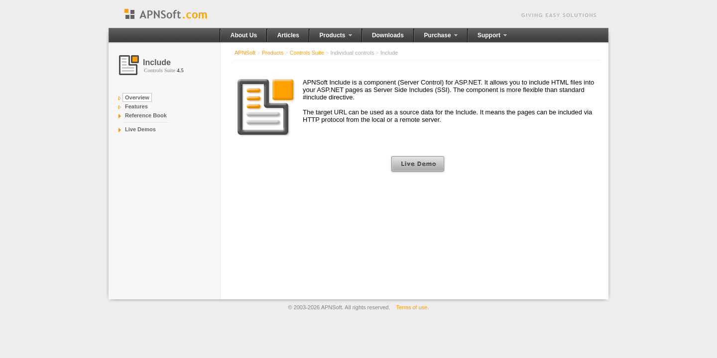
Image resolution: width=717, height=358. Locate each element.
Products (272, 53)
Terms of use (412, 307)
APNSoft (245, 53)
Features (136, 106)
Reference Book (146, 115)
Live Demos (140, 129)
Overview (137, 97)
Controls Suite (307, 53)
